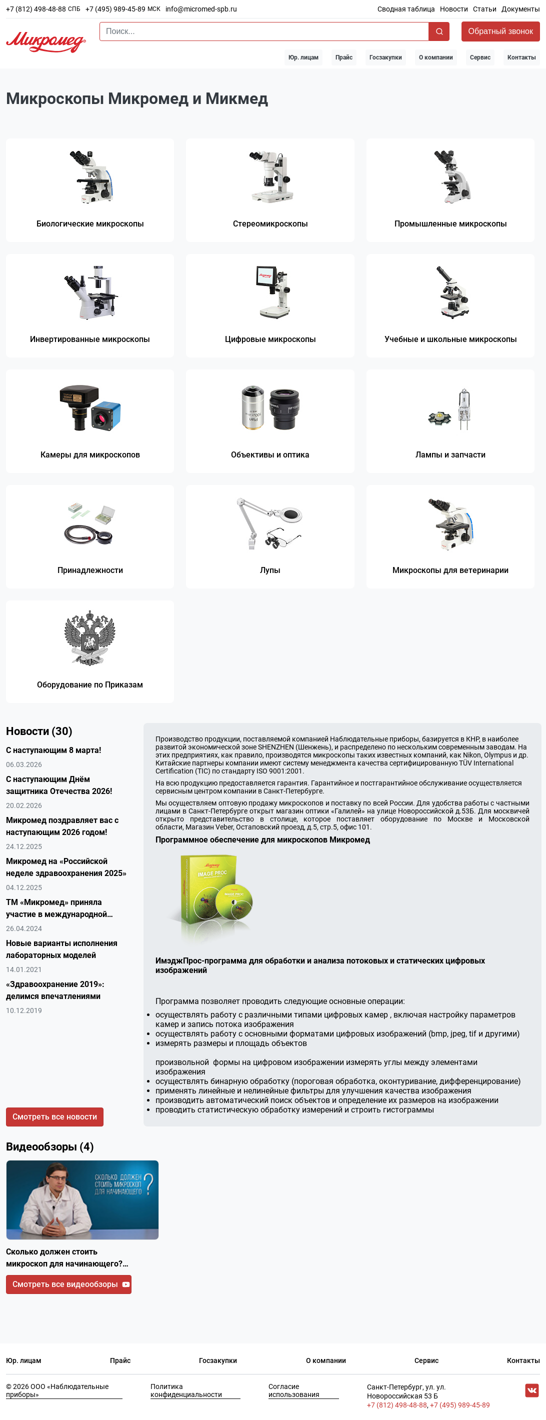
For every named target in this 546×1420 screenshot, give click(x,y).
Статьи (484, 9)
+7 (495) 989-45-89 (116, 9)
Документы (521, 9)
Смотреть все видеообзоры (71, 1287)
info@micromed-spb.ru (201, 9)
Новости (454, 9)
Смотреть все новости (54, 1119)
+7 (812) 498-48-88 (36, 9)
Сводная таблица (406, 9)
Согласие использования (294, 1393)
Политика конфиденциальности (186, 1393)
